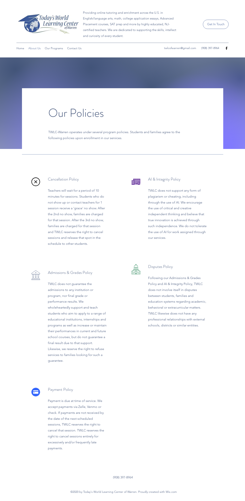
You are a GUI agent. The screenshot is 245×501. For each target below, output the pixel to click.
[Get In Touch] (216, 24)
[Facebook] (226, 48)
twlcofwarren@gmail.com (180, 48)
